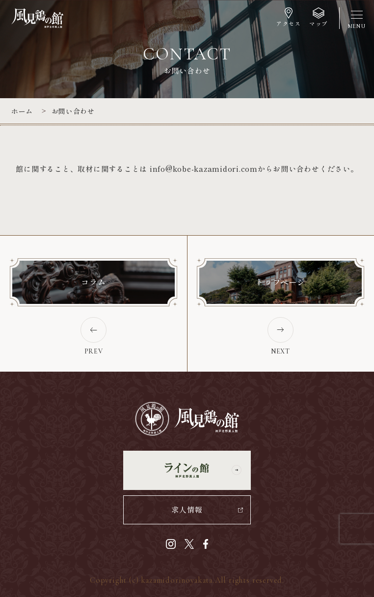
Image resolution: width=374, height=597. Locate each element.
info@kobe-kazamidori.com (204, 168)
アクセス (288, 23)
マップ (318, 23)
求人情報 (186, 509)
